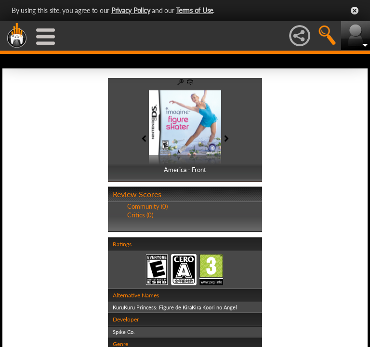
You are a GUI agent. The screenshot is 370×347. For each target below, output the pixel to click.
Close (354, 10)
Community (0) (147, 206)
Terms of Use (194, 10)
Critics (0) (140, 215)
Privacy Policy (130, 10)
